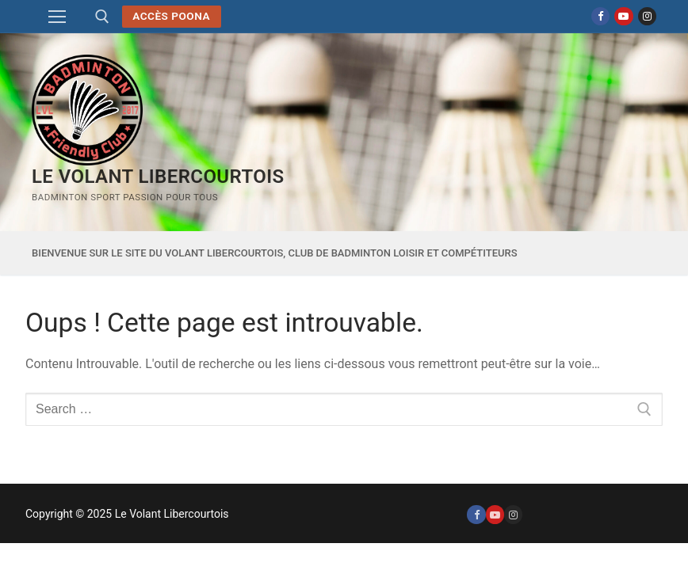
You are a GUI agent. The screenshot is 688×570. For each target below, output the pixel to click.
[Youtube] (623, 16)
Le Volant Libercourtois (158, 176)
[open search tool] (102, 17)
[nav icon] (57, 16)
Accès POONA (171, 16)
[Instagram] (647, 16)
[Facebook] (600, 16)
